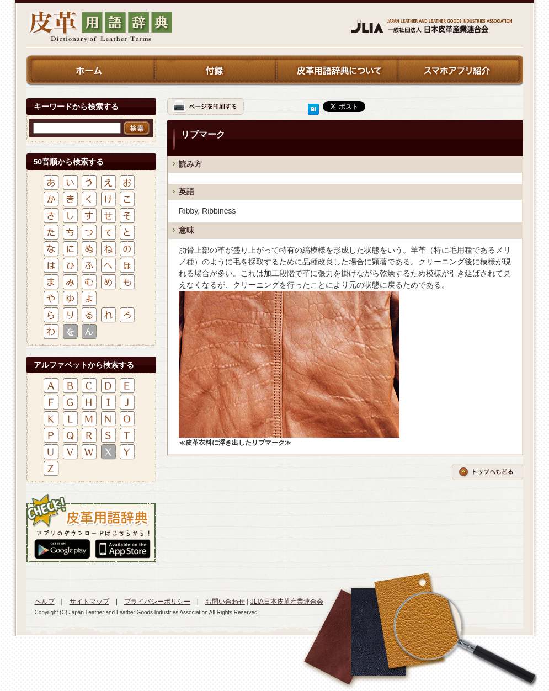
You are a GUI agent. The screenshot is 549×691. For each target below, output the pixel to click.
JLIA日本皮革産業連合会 (286, 601)
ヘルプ (45, 601)
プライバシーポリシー (157, 601)
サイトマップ (89, 601)
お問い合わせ (225, 601)
